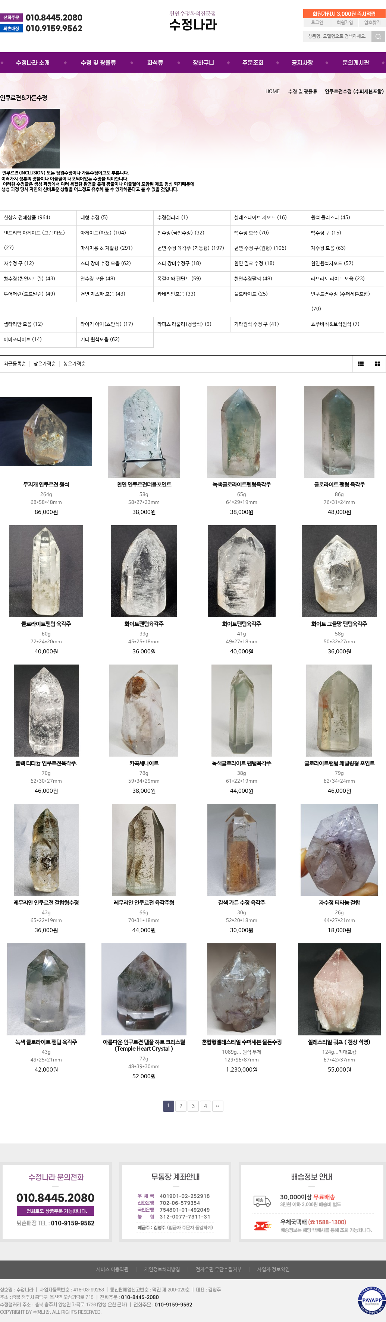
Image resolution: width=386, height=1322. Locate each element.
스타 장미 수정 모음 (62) (106, 263)
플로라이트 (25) (251, 294)
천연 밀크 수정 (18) (254, 263)
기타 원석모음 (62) (100, 340)
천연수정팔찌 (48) (253, 279)
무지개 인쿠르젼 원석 (46, 485)
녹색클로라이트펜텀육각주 (242, 485)
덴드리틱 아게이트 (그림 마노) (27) (34, 240)
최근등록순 (15, 364)
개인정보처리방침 (162, 1269)
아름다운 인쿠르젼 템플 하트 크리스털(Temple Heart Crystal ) (144, 1046)
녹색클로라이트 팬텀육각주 (241, 763)
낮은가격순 (45, 364)
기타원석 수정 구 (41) (256, 324)
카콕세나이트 (144, 763)
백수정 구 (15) (326, 233)
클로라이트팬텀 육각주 (46, 624)
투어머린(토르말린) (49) (30, 294)
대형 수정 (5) (94, 218)
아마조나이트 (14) (23, 340)
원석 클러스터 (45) (331, 218)
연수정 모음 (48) (98, 279)
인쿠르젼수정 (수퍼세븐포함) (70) (340, 301)
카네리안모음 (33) (176, 294)
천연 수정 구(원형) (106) (260, 248)
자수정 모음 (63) (328, 248)
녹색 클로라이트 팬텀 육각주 (46, 1042)
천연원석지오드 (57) (332, 263)
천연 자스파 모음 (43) (103, 294)
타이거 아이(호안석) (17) (107, 324)
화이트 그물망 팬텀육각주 (339, 624)
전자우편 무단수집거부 (219, 1269)
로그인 (317, 22)
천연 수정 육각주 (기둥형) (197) (191, 248)
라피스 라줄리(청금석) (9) (184, 324)
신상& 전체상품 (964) (27, 218)
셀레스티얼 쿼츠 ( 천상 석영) (339, 1042)
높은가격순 (74, 364)
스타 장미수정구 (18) (179, 263)
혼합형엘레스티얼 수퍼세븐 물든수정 (242, 1042)
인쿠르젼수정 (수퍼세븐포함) (354, 92)
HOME (273, 92)
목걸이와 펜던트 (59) (179, 279)
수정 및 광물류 (302, 92)
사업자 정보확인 (273, 1269)
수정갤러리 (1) (172, 218)
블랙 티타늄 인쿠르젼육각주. (46, 763)
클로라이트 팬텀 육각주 (339, 485)
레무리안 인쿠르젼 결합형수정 (46, 903)
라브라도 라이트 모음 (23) (338, 279)
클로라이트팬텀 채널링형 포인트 (339, 763)
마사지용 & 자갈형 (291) (107, 248)
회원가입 (345, 22)
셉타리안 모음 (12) (23, 324)
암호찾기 (372, 22)
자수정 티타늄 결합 (339, 903)
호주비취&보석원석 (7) (335, 324)
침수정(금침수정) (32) (181, 233)
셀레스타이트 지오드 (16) (260, 218)
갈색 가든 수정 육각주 (241, 903)
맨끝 (217, 1106)
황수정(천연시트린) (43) (30, 279)
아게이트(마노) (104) (103, 233)
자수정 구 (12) (19, 263)
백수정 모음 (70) (251, 233)
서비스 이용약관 (112, 1269)
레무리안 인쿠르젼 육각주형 (144, 903)
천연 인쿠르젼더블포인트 (144, 485)
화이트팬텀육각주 (144, 624)
